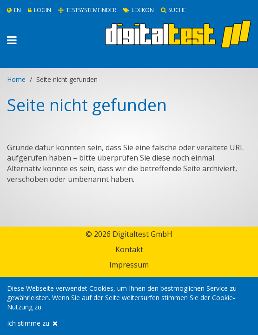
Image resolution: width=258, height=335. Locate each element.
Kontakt (129, 249)
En (14, 10)
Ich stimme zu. (32, 323)
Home (16, 79)
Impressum (129, 265)
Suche (173, 10)
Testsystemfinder (87, 10)
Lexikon (138, 10)
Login (39, 10)
